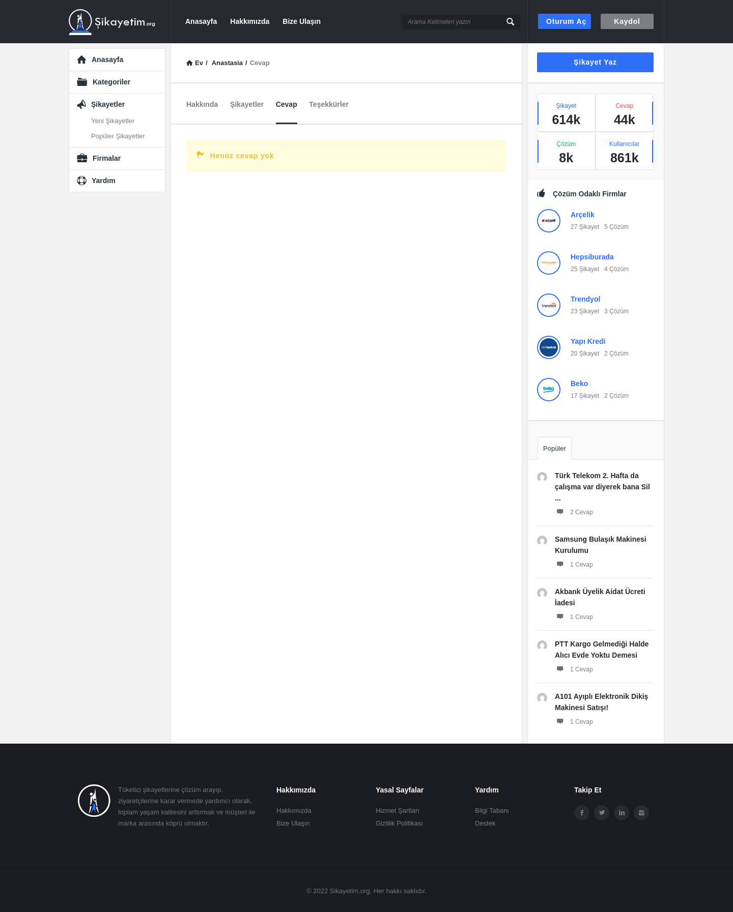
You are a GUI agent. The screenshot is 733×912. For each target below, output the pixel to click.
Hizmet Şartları (397, 810)
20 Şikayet (585, 353)
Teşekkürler (329, 104)
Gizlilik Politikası (399, 823)
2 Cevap (574, 512)
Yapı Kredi (588, 341)
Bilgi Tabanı (492, 810)
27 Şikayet (585, 226)
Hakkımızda (249, 21)
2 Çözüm (616, 353)
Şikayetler (247, 104)
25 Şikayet (585, 269)
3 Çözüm (616, 311)
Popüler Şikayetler (118, 136)
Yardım (104, 180)
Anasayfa (201, 21)
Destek (485, 823)
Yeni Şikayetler (113, 121)
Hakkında (202, 104)
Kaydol (627, 21)
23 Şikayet (585, 311)
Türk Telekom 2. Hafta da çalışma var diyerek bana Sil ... (602, 487)
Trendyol (585, 299)
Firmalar (107, 158)
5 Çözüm (616, 226)
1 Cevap (574, 564)
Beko (579, 383)
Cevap (286, 104)
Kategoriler (111, 82)
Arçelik (583, 215)
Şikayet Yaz (595, 62)
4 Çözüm (616, 269)
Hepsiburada (592, 257)
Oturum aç (566, 21)
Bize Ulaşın (302, 21)
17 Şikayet (585, 395)
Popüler (554, 448)
